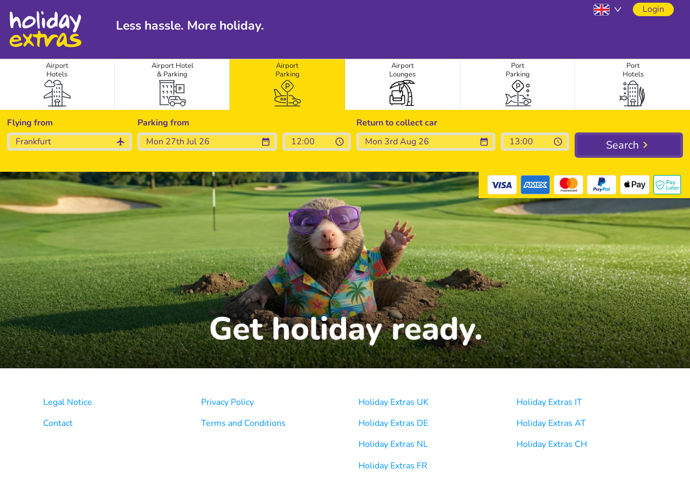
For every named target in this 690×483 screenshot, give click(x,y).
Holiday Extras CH (551, 444)
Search (622, 145)
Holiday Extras (45, 29)
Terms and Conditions (243, 423)
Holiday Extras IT (549, 402)
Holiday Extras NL (393, 444)
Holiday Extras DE (393, 423)
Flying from (30, 123)
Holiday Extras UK (393, 402)
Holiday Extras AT (551, 423)
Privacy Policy (227, 402)
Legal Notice (67, 402)
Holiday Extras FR (392, 466)
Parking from (163, 123)
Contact (58, 423)
